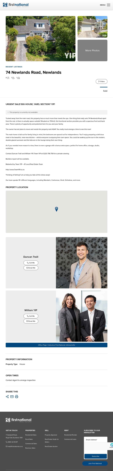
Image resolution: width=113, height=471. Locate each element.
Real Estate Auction (51, 445)
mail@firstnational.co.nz (14, 445)
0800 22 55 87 (11, 441)
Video (102, 81)
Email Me (31, 267)
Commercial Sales (31, 443)
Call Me (31, 262)
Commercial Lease (70, 438)
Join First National (95, 463)
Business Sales (30, 447)
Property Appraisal (51, 434)
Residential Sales (30, 434)
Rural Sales (28, 438)
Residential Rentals (70, 434)
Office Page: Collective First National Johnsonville (56, 344)
